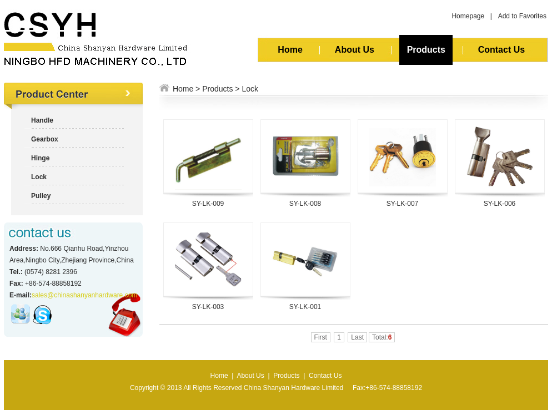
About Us (355, 49)
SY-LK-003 (208, 307)
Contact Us (501, 49)
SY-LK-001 (305, 307)
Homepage (467, 16)
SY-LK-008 (305, 203)
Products (426, 49)
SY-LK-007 (403, 203)
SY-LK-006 (500, 203)
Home (290, 49)
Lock (250, 88)
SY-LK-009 (208, 203)
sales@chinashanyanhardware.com (84, 295)
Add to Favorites (522, 16)
